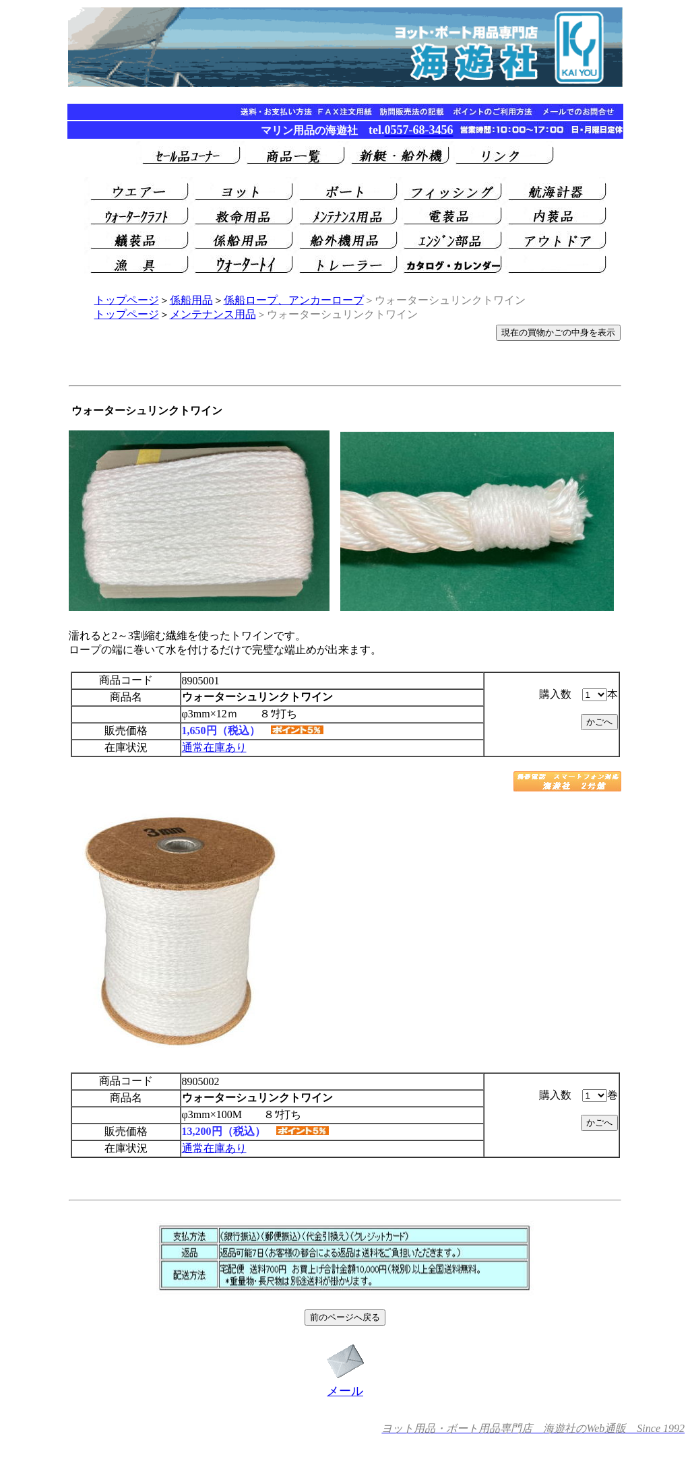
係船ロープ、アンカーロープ (294, 300)
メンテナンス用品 (213, 314)
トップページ (126, 300)
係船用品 (191, 300)
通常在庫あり (214, 747)
